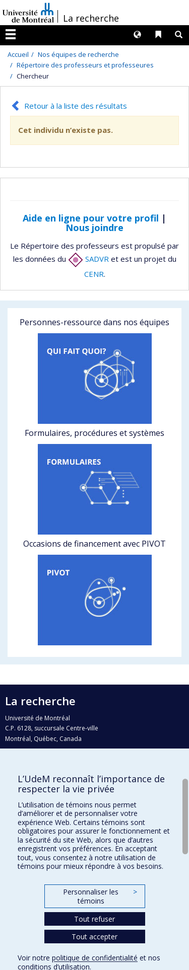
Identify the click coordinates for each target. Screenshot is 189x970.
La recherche (91, 18)
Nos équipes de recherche (78, 54)
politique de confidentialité (95, 957)
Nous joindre (94, 227)
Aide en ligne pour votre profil (91, 218)
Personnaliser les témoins (100, 896)
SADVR (88, 259)
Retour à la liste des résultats (75, 106)
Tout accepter (94, 936)
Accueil (18, 54)
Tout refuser (94, 919)
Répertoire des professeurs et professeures (85, 64)
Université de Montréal (28, 13)
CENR (94, 274)
